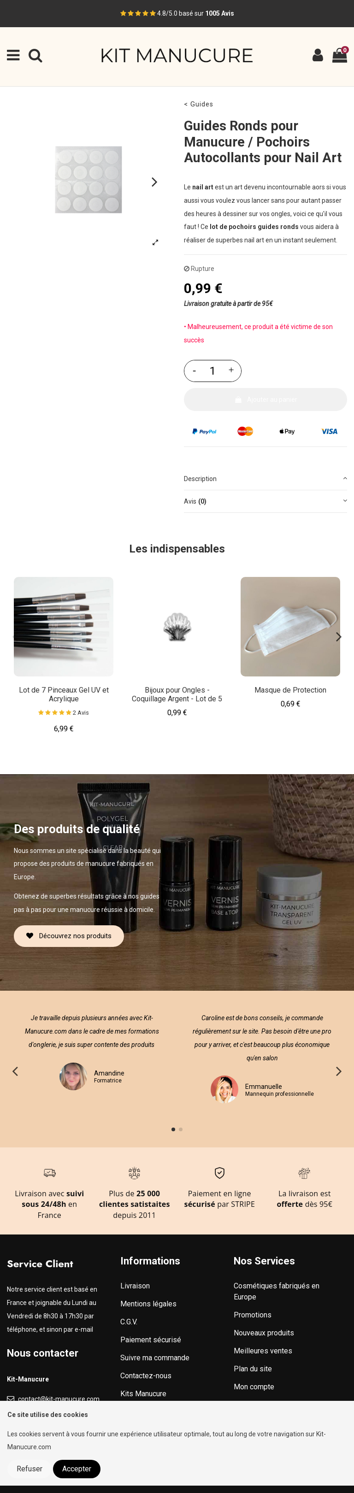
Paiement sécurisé (150, 1339)
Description (265, 477)
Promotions (252, 1315)
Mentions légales (148, 1303)
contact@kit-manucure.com (59, 1399)
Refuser (29, 1468)
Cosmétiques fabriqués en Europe (276, 1291)
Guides (201, 104)
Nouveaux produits (264, 1332)
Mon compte (254, 1386)
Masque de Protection (290, 690)
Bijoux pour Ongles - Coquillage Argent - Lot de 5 (177, 694)
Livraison (135, 1285)
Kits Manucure (143, 1393)
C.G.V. (128, 1321)
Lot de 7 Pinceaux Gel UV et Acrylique (64, 694)
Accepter (76, 1468)
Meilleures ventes (263, 1350)
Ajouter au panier (265, 399)
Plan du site (253, 1368)
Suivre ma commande (154, 1357)
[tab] (265, 479)
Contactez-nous (145, 1375)
